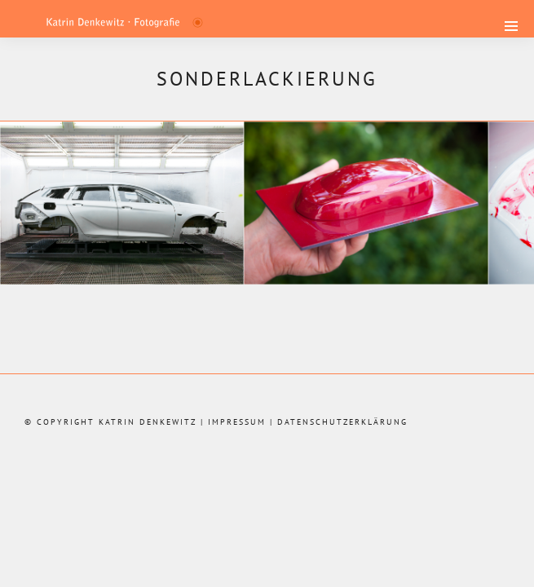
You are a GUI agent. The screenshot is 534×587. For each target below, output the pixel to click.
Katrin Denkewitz (147, 422)
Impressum (237, 422)
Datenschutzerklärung (342, 422)
